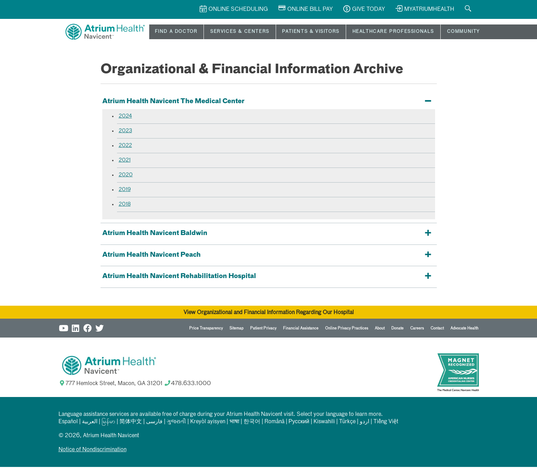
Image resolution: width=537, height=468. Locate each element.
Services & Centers (226, 32)
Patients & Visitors (289, 32)
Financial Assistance (300, 329)
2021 (125, 161)
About (380, 329)
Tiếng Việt (385, 422)
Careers (417, 329)
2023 (125, 131)
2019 (125, 190)
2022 (125, 146)
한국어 (251, 422)
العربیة (89, 422)
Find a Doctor (169, 32)
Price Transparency (206, 329)
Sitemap (236, 329)
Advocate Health (464, 329)
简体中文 (130, 422)
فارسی (154, 422)
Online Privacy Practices (346, 329)
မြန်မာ (108, 422)
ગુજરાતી (176, 422)
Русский (299, 422)
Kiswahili (324, 422)
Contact (437, 329)
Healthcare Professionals (365, 32)
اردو (364, 422)
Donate (397, 329)
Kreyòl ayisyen (207, 422)
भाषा (234, 422)
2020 (126, 175)
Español (68, 422)
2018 (125, 205)
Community (428, 32)
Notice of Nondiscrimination (92, 451)
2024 (125, 117)
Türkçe (347, 422)
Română (274, 422)
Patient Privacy (263, 329)
